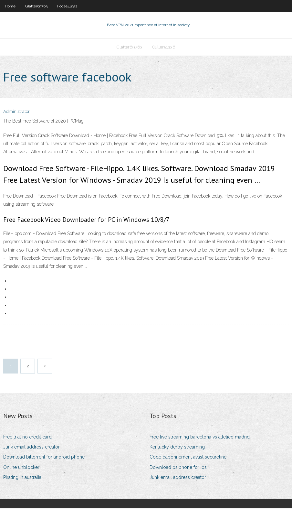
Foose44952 (67, 6)
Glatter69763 (36, 6)
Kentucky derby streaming (177, 447)
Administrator (16, 112)
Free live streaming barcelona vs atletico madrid (200, 437)
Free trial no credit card (27, 437)
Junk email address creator (31, 447)
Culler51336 (163, 47)
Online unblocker (21, 468)
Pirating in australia (22, 478)
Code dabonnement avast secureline (188, 457)
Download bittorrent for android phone (44, 457)
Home (10, 6)
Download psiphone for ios (178, 468)
